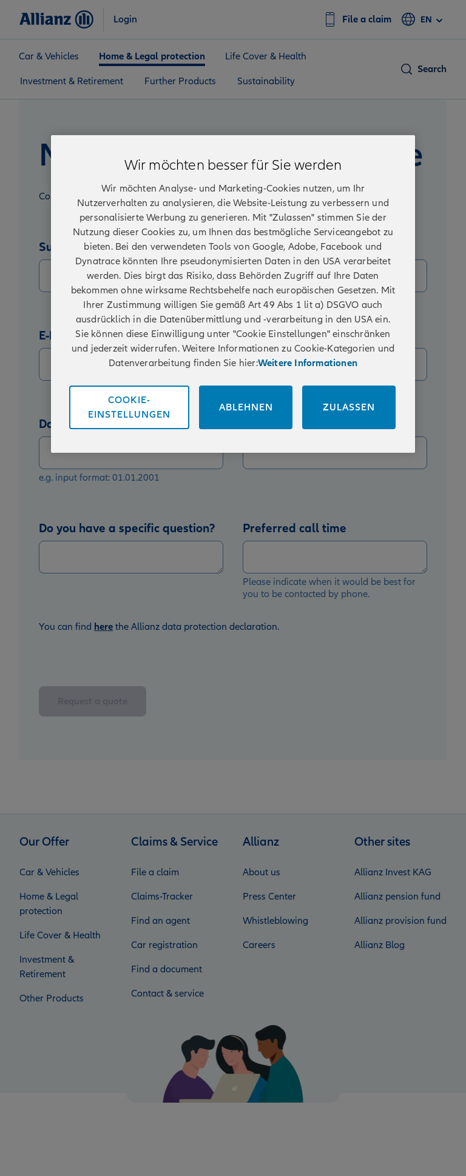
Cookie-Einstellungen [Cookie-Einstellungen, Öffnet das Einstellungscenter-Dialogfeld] (129, 407)
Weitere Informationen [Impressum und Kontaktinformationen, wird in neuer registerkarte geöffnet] (307, 363)
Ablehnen (246, 407)
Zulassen (349, 407)
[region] (233, 294)
